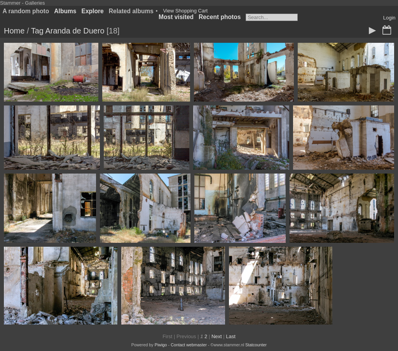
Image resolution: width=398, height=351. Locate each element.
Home (14, 30)
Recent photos (220, 17)
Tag (37, 30)
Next (216, 336)
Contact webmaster (189, 344)
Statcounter (256, 344)
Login (389, 18)
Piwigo (161, 344)
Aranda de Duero (74, 30)
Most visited (176, 17)
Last (231, 336)
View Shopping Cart (185, 11)
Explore (93, 11)
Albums (65, 11)
